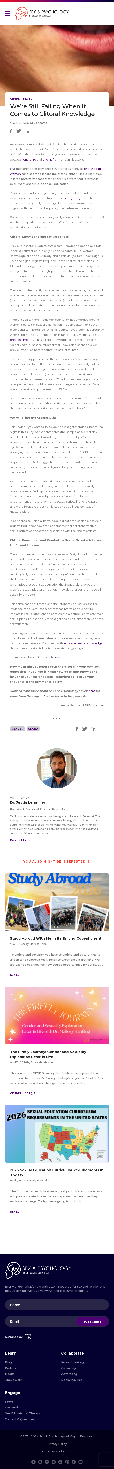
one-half (48, 159)
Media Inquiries (71, 1379)
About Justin (14, 1379)
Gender (16, 98)
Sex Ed (27, 98)
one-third (29, 159)
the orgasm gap (73, 198)
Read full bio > (20, 840)
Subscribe (92, 1321)
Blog (8, 1362)
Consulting (68, 1368)
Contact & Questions (19, 1419)
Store (9, 1401)
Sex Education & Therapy (23, 1413)
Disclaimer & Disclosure (57, 1451)
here (91, 691)
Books (9, 1374)
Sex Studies (13, 1407)
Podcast (11, 1368)
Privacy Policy (57, 1444)
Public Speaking (72, 1362)
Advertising (69, 1374)
